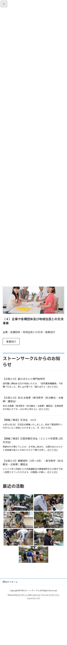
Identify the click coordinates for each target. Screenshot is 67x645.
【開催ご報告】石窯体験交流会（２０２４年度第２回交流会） (33, 440)
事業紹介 (11, 341)
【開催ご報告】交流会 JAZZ (19, 419)
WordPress (23, 595)
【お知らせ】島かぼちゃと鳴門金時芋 (24, 378)
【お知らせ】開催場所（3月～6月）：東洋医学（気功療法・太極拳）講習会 (33, 462)
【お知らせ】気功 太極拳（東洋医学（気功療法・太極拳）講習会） (33, 399)
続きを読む (53, 386)
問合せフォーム (10, 581)
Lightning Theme (39, 595)
